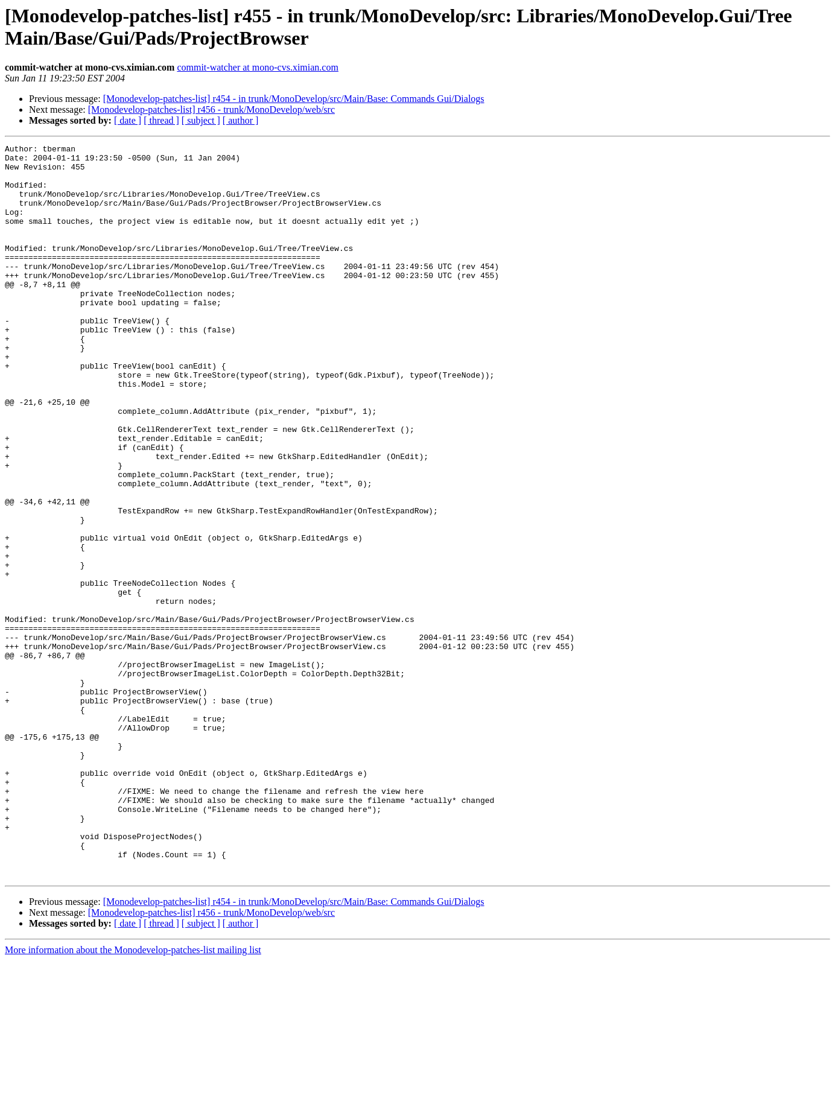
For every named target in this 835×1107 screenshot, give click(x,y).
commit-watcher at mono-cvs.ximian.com (257, 67)
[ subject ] (201, 120)
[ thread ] (161, 120)
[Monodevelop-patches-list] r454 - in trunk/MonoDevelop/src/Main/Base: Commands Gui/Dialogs (293, 99)
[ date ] (127, 120)
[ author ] (241, 120)
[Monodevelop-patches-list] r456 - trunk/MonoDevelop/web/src (211, 109)
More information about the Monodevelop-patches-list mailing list (133, 1096)
